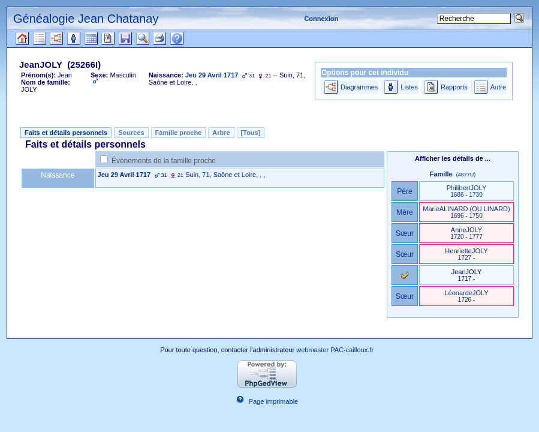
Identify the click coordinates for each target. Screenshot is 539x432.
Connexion (321, 18)
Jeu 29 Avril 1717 (124, 174)
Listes (409, 87)
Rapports (454, 87)
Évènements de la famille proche (164, 161)
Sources (131, 132)
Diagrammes (359, 87)
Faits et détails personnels (66, 132)
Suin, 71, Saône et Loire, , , (225, 174)
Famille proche (178, 132)
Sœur (405, 233)
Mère (405, 212)
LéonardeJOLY (466, 296)
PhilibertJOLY (466, 191)
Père (404, 191)
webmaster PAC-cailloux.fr (335, 349)
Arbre (221, 132)
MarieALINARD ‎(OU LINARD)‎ (466, 212)
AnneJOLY (466, 233)
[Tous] (251, 132)
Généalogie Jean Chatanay (85, 18)
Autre (498, 87)
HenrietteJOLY (466, 254)
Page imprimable (274, 401)
